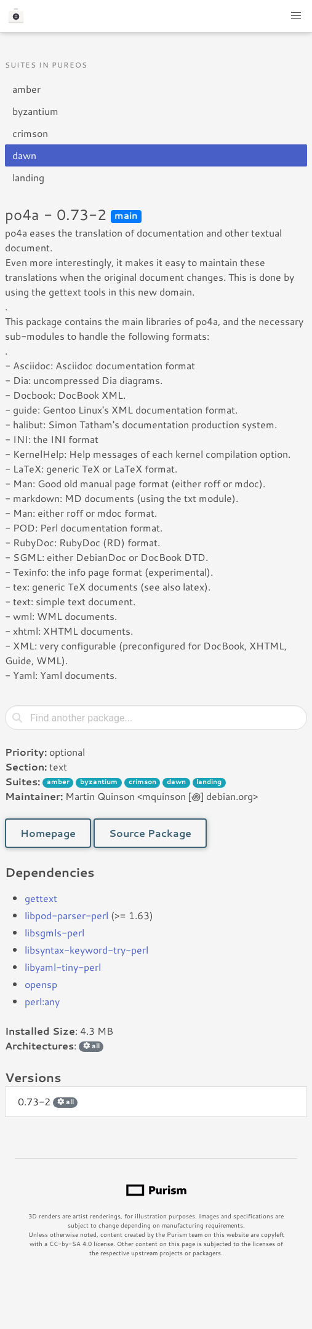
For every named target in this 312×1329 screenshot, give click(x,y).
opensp (41, 984)
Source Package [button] (150, 833)
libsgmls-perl (54, 932)
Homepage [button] (48, 833)
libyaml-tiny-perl (63, 967)
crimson (30, 133)
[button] (296, 16)
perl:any (42, 1001)
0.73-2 (48, 1101)
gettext (41, 898)
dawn (24, 155)
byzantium (35, 111)
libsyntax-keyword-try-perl (86, 950)
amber (26, 89)
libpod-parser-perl (66, 915)
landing (28, 177)
